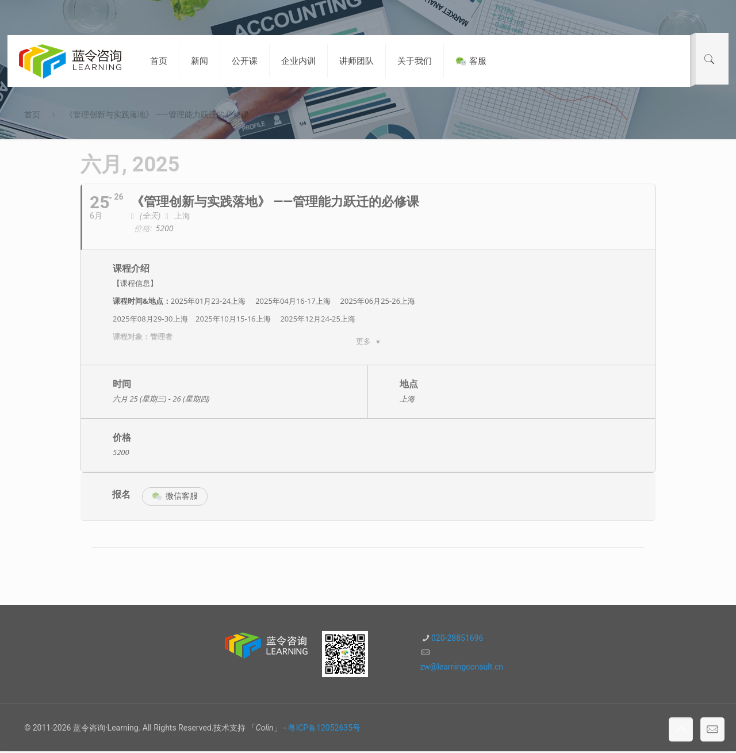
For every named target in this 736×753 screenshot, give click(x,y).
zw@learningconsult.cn (461, 668)
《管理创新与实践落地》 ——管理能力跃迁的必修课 (156, 114)
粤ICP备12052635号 (324, 729)
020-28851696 (457, 639)
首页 (32, 114)
